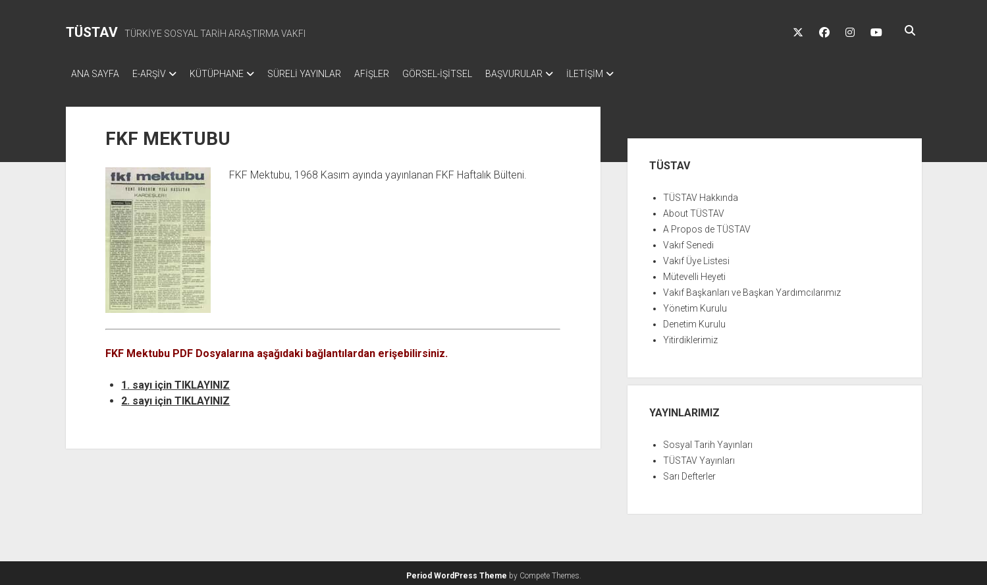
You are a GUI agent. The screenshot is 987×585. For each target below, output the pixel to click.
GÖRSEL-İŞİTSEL (470, 74)
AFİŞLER (398, 74)
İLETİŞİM (630, 74)
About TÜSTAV (693, 209)
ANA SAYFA (95, 74)
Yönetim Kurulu (695, 304)
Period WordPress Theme (456, 571)
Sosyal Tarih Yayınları (708, 440)
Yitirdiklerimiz (690, 336)
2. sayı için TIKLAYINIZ (175, 397)
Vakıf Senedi (688, 241)
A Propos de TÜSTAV (707, 225)
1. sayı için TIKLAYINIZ (175, 381)
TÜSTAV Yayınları (699, 456)
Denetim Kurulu (694, 320)
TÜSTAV (92, 32)
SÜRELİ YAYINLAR (324, 74)
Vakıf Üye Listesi (696, 257)
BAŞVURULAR (553, 74)
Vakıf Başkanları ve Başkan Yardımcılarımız (752, 288)
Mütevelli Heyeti (694, 272)
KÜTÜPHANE (230, 74)
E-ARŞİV (156, 74)
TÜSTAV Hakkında (700, 193)
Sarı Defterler (689, 472)
